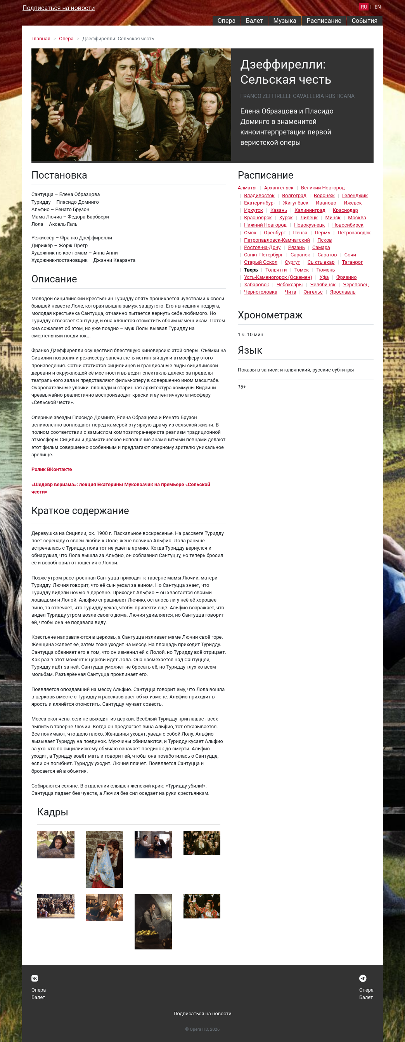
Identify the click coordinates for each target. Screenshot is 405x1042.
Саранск (300, 255)
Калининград (309, 210)
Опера (226, 20)
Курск (286, 217)
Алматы (247, 188)
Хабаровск (256, 284)
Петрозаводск (354, 233)
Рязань (296, 247)
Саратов (327, 255)
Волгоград (294, 195)
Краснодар (345, 210)
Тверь (251, 270)
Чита (290, 292)
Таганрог (352, 262)
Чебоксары (290, 284)
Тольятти (276, 270)
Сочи (350, 255)
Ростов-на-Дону (262, 247)
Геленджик (355, 195)
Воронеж (324, 195)
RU (364, 7)
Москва (357, 217)
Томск (301, 270)
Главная (40, 38)
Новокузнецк (309, 225)
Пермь (323, 233)
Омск (250, 233)
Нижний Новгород (265, 225)
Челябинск (323, 284)
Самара (321, 247)
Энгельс (313, 292)
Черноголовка (260, 292)
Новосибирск (347, 225)
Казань (278, 210)
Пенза (300, 233)
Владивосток (259, 195)
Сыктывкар (321, 262)
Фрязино (346, 277)
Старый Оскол (260, 262)
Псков (324, 240)
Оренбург (275, 233)
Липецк (309, 217)
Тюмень (326, 270)
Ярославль (342, 292)
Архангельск (279, 188)
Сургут (292, 262)
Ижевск (353, 203)
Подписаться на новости (58, 8)
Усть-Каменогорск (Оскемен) (278, 277)
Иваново (326, 203)
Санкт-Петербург (263, 255)
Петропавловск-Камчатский (277, 240)
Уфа (324, 277)
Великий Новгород (322, 188)
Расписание (324, 20)
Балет (254, 20)
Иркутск (253, 210)
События (365, 20)
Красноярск (258, 217)
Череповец (356, 284)
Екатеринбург (259, 203)
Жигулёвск (295, 203)
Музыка (284, 20)
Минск (333, 217)
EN (378, 7)
